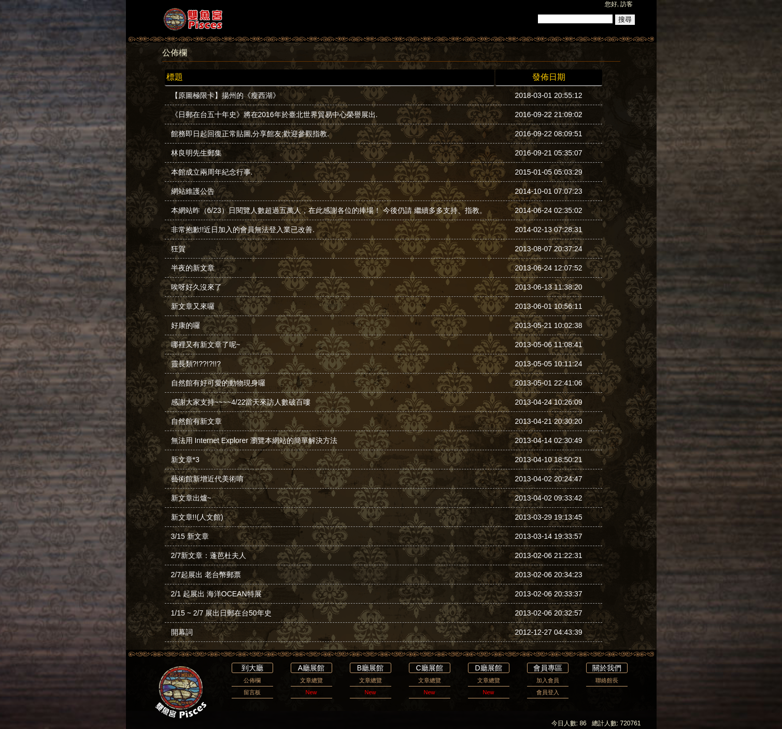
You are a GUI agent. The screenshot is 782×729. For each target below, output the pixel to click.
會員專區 (547, 668)
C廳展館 (429, 668)
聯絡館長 (606, 680)
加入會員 (547, 680)
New (311, 692)
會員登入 (547, 692)
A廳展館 (311, 668)
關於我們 (606, 668)
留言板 (252, 692)
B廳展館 (370, 668)
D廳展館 (488, 668)
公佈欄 (252, 680)
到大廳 (252, 668)
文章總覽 (311, 680)
